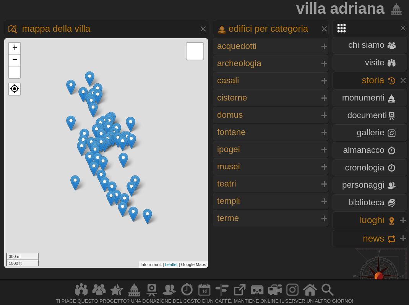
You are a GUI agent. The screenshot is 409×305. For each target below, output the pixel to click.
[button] (14, 89)
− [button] (14, 60)
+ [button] (14, 48)
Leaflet (171, 264)
